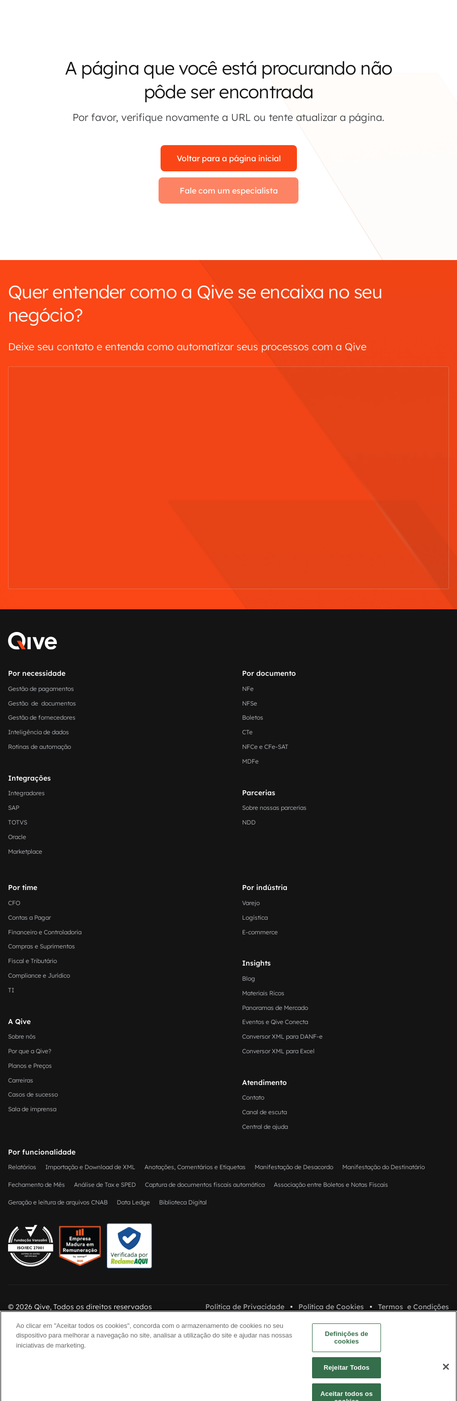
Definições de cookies (346, 1366)
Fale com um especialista (229, 190)
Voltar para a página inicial (229, 158)
